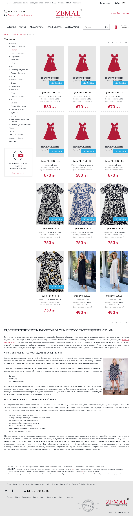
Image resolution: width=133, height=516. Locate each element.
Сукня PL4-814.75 (50, 228)
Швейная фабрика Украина (26, 469)
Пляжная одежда (18, 47)
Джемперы (15, 86)
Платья (14, 50)
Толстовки (15, 90)
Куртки (14, 66)
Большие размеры (16, 135)
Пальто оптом (79, 467)
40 (126, 42)
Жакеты (14, 63)
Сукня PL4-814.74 (82, 228)
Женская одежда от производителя (44, 471)
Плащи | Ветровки (18, 73)
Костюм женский (17, 80)
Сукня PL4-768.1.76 (50, 92)
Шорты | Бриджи (17, 109)
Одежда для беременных (20, 125)
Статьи (48, 3)
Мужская (12, 128)
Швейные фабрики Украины (47, 469)
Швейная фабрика (65, 469)
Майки (13, 116)
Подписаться (17, 173)
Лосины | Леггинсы (18, 106)
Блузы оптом (100, 467)
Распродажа (54, 26)
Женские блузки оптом (91, 471)
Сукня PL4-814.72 (50, 296)
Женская (12, 43)
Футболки (14, 113)
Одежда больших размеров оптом (19, 471)
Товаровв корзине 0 (124, 27)
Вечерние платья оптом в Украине (69, 471)
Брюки (13, 100)
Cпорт (11, 131)
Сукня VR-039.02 (82, 296)
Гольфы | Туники (17, 96)
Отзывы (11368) (64, 3)
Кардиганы (15, 60)
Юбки (13, 93)
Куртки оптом (68, 467)
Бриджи (14, 103)
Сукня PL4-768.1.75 (82, 161)
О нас (9, 3)
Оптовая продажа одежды (82, 469)
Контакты (77, 3)
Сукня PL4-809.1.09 (82, 92)
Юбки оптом (90, 467)
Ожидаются (72, 26)
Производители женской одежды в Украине (108, 469)
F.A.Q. (54, 3)
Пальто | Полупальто (19, 70)
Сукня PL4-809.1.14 (114, 92)
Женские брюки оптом (30, 467)
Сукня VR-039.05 (114, 296)
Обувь (22, 26)
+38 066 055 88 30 (18, 11)
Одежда (11, 26)
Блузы (13, 83)
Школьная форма (16, 138)
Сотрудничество (36, 3)
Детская (12, 141)
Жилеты (14, 76)
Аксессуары (36, 26)
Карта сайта (65, 484)
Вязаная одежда (17, 53)
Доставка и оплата (20, 3)
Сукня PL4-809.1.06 (114, 161)
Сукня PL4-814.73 (114, 228)
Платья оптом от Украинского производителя (65, 474)
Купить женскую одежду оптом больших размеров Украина (28, 474)
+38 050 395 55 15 (37, 491)
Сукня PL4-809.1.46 (50, 161)
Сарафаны (15, 56)
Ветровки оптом (56, 467)
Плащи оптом (45, 467)
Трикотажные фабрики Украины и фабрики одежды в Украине (104, 474)
